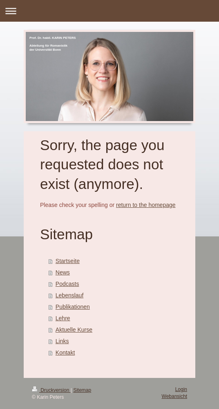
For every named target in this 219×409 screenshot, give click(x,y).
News (63, 272)
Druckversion (51, 390)
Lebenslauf (70, 295)
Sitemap (82, 390)
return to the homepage (146, 205)
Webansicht (174, 396)
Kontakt (65, 352)
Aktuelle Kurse (74, 329)
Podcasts (67, 284)
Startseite (68, 261)
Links (62, 341)
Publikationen (73, 306)
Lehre (63, 318)
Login (181, 389)
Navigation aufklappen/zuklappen (109, 11)
